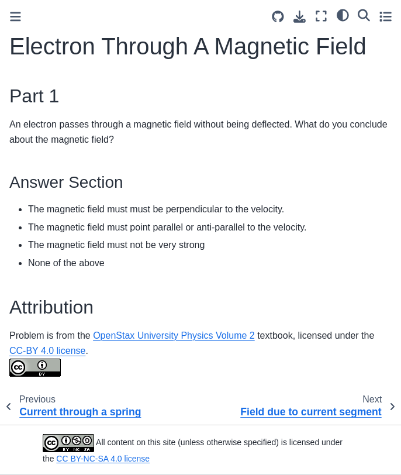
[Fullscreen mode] (321, 16)
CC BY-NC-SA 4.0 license (103, 458)
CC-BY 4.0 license (47, 351)
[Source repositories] (278, 16)
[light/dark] (343, 15)
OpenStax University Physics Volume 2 (174, 335)
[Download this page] (299, 16)
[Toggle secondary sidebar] (385, 16)
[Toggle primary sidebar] (15, 16)
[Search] (364, 15)
